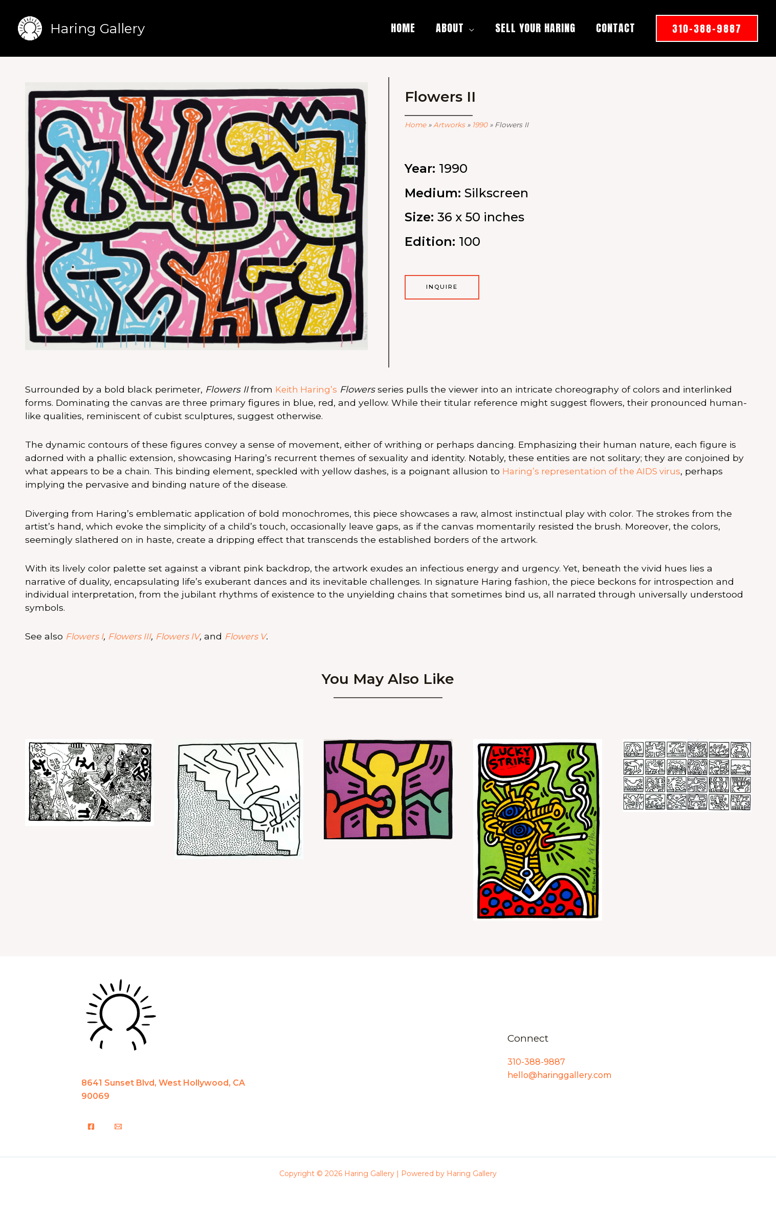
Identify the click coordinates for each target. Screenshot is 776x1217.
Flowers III (133, 635)
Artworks (449, 125)
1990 (479, 125)
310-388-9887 (536, 1060)
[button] (469, 28)
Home (415, 125)
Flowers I (85, 635)
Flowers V (253, 635)
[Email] (118, 1125)
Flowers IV (184, 635)
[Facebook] (91, 1125)
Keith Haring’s (307, 389)
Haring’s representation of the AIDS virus (595, 470)
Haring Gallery (97, 28)
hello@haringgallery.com (559, 1073)
